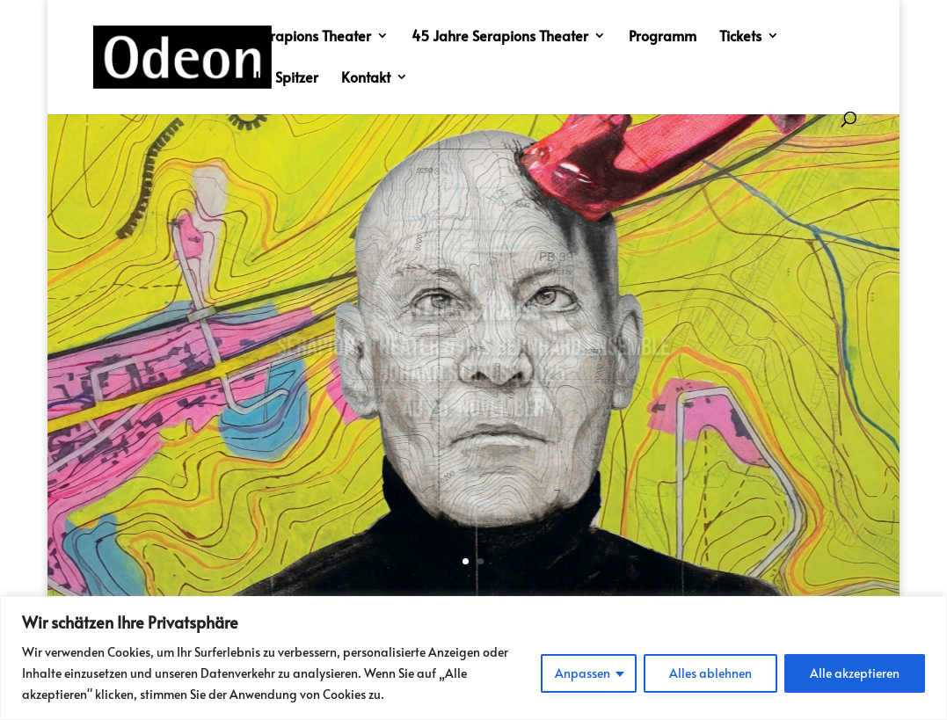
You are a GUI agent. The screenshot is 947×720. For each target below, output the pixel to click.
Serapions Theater (313, 37)
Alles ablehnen (710, 673)
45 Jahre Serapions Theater (500, 37)
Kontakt (365, 78)
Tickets (740, 37)
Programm (662, 37)
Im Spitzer (286, 78)
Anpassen (582, 673)
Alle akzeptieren (855, 673)
